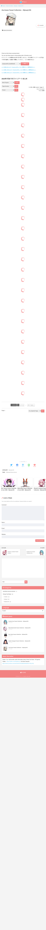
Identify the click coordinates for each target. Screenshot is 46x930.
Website (4, 534)
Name (3, 522)
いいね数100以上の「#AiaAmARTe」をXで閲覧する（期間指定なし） (19, 67)
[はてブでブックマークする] (23, 465)
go (42, 410)
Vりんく (23, 2)
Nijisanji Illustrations (7, 30)
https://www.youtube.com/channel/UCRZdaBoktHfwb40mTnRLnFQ (18, 663)
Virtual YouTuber (8, 594)
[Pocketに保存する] (34, 465)
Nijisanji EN (11, 469)
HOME (23, 672)
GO (16, 86)
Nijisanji (6, 599)
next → (32, 404)
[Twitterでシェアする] (11, 465)
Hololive (7, 596)
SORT (16, 82)
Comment (4, 504)
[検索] (26, 581)
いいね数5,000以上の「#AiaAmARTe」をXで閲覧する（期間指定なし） (19, 72)
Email (3, 528)
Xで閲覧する (25, 63)
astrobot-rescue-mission (10, 591)
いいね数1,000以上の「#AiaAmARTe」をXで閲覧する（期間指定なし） (19, 70)
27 (28, 404)
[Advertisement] (23, 42)
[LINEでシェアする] (29, 465)
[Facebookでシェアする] (17, 465)
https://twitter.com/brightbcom (14, 661)
